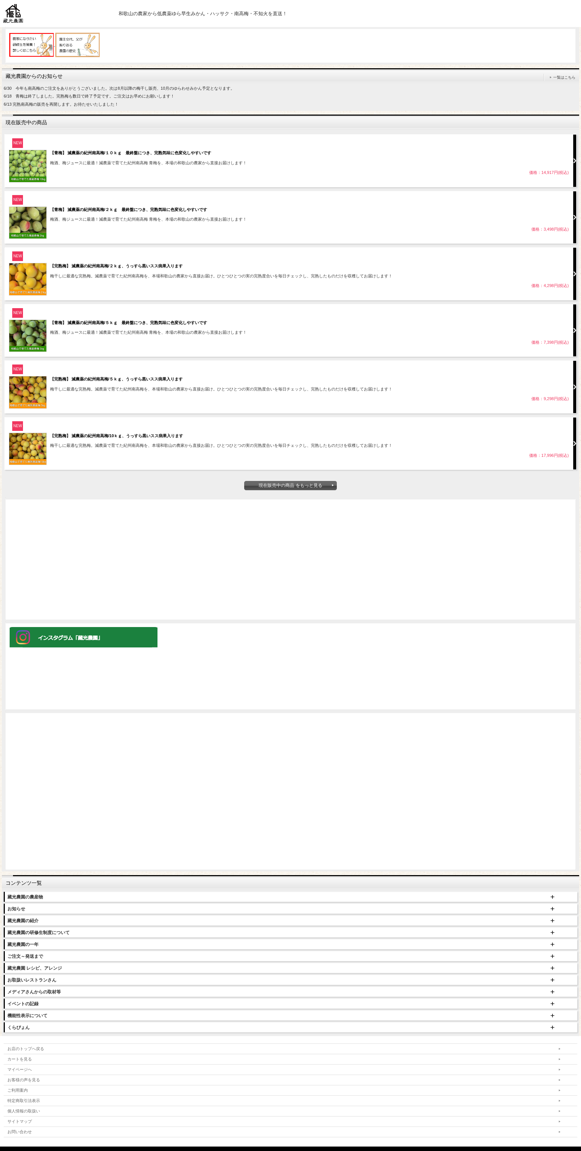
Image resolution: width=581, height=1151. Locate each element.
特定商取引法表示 (23, 1100)
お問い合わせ (19, 1131)
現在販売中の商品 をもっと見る (290, 485)
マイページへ (19, 1069)
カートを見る (19, 1059)
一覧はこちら (564, 77)
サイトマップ (19, 1121)
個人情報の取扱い (23, 1111)
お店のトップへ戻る (25, 1048)
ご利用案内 (17, 1090)
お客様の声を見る (23, 1080)
